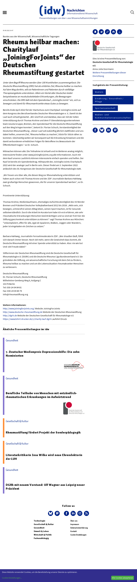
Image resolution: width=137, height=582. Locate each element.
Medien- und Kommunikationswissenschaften (113, 116)
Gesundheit (39, 527)
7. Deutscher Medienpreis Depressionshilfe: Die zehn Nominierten (43, 354)
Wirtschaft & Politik (42, 534)
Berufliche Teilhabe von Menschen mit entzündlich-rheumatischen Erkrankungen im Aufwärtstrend (41, 395)
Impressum (74, 524)
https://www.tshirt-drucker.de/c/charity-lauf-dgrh (27, 318)
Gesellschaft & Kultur (44, 524)
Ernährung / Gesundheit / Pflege (109, 100)
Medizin (99, 92)
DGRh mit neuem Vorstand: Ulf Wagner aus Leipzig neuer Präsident (45, 487)
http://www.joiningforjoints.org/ (19, 308)
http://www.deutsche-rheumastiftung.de (22, 311)
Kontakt (73, 531)
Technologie (39, 520)
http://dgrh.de (10, 315)
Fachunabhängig (41, 538)
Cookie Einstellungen (78, 535)
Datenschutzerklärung (79, 528)
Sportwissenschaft (105, 108)
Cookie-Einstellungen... (12, 577)
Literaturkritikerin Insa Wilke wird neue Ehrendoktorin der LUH (44, 457)
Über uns (73, 521)
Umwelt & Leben (41, 531)
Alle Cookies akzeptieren (122, 577)
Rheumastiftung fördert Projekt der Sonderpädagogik (43, 432)
